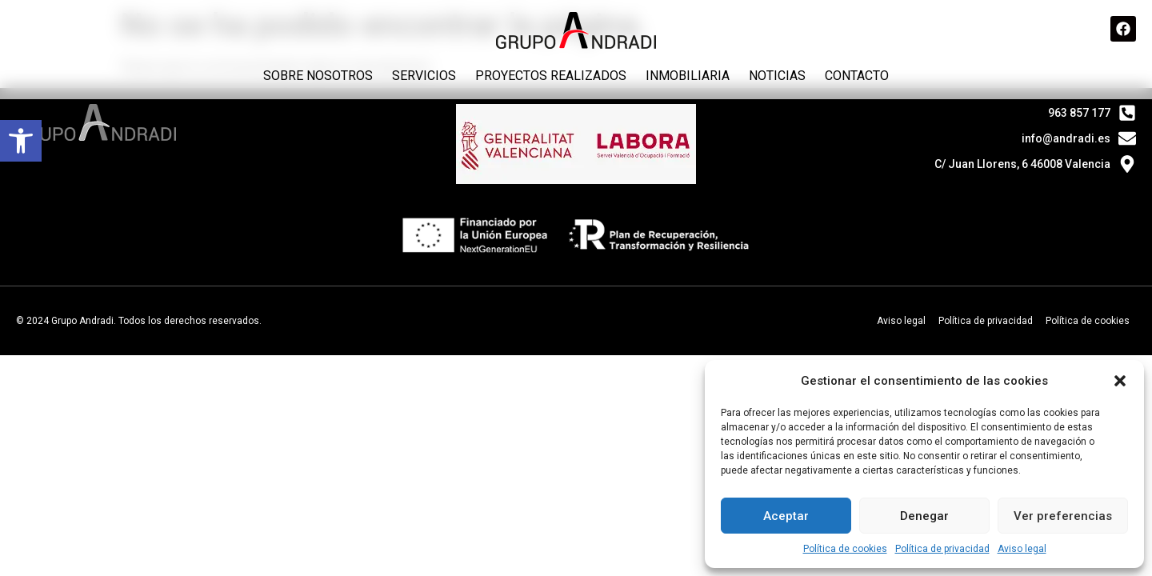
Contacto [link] (857, 75)
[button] (1120, 381)
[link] (21, 141)
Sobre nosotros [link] (318, 75)
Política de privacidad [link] (942, 548)
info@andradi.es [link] (1066, 138)
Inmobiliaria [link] (688, 75)
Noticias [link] (777, 75)
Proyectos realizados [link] (550, 75)
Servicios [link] (424, 75)
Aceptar (786, 516)
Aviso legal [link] (1022, 548)
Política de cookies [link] (845, 548)
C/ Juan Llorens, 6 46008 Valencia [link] (1022, 164)
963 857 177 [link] (1079, 112)
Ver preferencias (1063, 516)
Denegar (924, 516)
